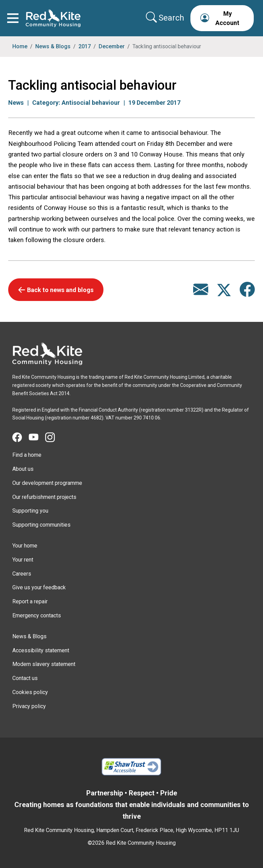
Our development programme (47, 483)
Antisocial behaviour (91, 102)
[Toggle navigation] (13, 18)
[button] (222, 18)
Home (19, 46)
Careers (21, 573)
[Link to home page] (53, 18)
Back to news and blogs (60, 289)
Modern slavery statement (43, 664)
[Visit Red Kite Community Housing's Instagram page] (53, 437)
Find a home (26, 455)
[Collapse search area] (166, 17)
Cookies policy (30, 692)
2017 (84, 46)
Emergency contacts (36, 615)
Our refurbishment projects (44, 497)
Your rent (22, 559)
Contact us (25, 678)
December (112, 46)
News (16, 102)
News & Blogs (53, 46)
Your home (24, 545)
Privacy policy (29, 706)
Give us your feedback (39, 587)
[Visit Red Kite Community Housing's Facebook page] (20, 437)
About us (23, 469)
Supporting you (30, 510)
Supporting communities (41, 524)
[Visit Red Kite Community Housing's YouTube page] (37, 437)
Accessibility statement (40, 650)
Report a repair (30, 601)
